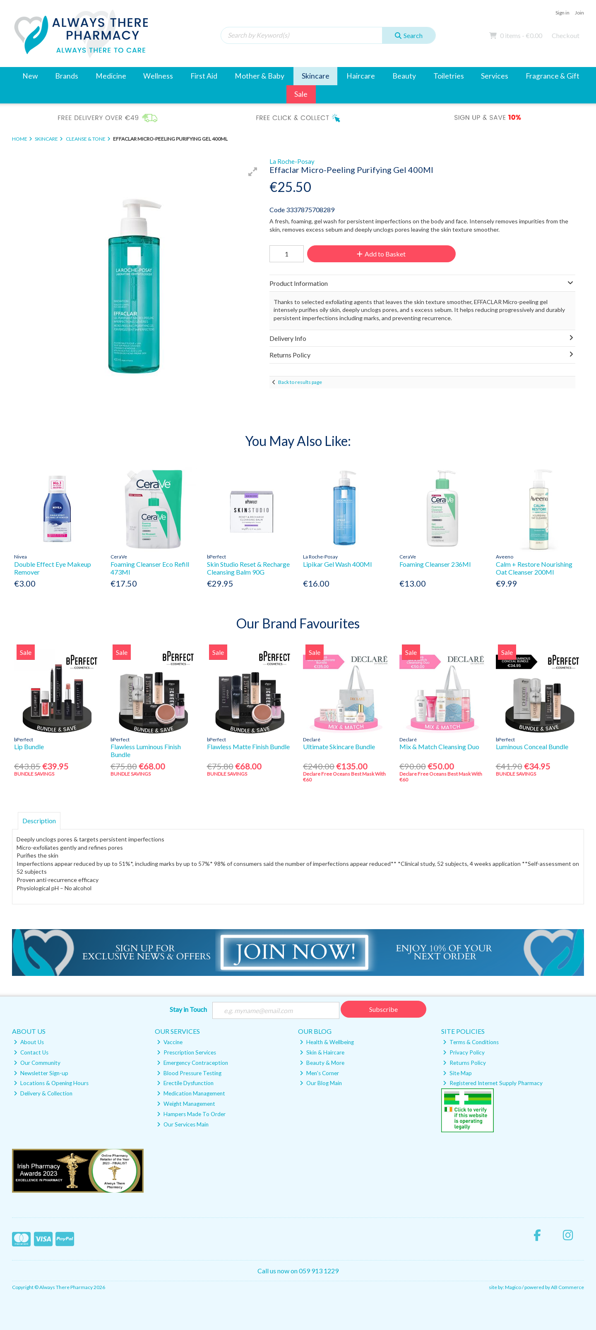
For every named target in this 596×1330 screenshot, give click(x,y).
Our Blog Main (321, 1083)
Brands (66, 76)
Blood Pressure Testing (189, 1073)
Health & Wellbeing (327, 1042)
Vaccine (170, 1042)
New (30, 76)
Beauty (404, 76)
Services (494, 76)
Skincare (315, 76)
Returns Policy (464, 1062)
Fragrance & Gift (552, 76)
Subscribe (383, 1009)
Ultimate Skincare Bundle (339, 746)
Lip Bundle (29, 746)
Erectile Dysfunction (185, 1083)
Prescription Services (186, 1052)
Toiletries (448, 76)
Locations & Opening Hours (51, 1083)
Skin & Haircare (322, 1052)
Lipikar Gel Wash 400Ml (337, 564)
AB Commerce (567, 1287)
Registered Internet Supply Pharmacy (493, 1083)
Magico (513, 1287)
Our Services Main (183, 1124)
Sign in (562, 13)
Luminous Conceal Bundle (532, 746)
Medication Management (191, 1093)
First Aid (203, 76)
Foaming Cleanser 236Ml (435, 564)
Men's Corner (319, 1073)
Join (579, 13)
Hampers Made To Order (191, 1114)
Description (39, 820)
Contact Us (31, 1052)
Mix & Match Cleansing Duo (439, 746)
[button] (253, 171)
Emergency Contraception (192, 1062)
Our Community (37, 1062)
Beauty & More (322, 1062)
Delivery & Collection (43, 1093)
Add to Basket (381, 254)
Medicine (111, 76)
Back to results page (300, 382)
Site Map (457, 1073)
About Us (29, 1042)
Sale (301, 94)
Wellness (158, 76)
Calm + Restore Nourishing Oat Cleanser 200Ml (534, 568)
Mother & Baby (259, 76)
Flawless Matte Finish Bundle (248, 746)
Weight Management (186, 1103)
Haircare (360, 76)
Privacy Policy (464, 1052)
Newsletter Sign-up (41, 1073)
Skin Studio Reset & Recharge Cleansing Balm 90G (248, 568)
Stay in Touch (188, 1009)
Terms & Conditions (471, 1042)
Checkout (565, 35)
